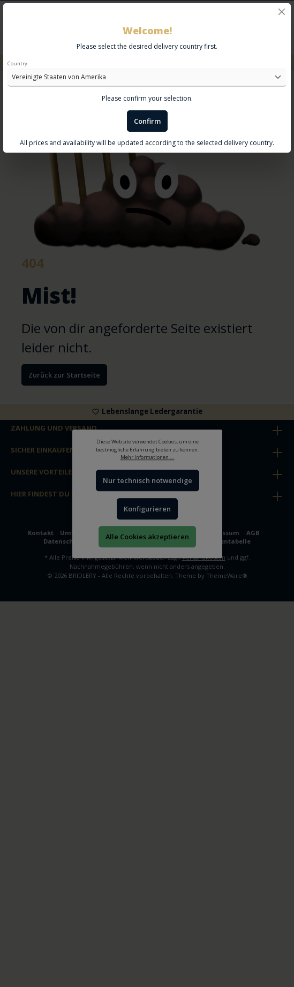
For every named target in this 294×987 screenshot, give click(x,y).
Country (17, 63)
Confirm (147, 121)
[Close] (282, 12)
